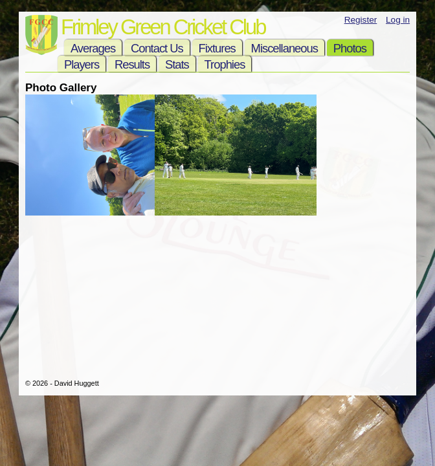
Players (81, 64)
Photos (349, 48)
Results (132, 64)
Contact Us (157, 48)
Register (360, 20)
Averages (93, 48)
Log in (398, 20)
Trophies (225, 64)
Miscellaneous (284, 48)
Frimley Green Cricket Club (163, 27)
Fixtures (217, 48)
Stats (177, 64)
